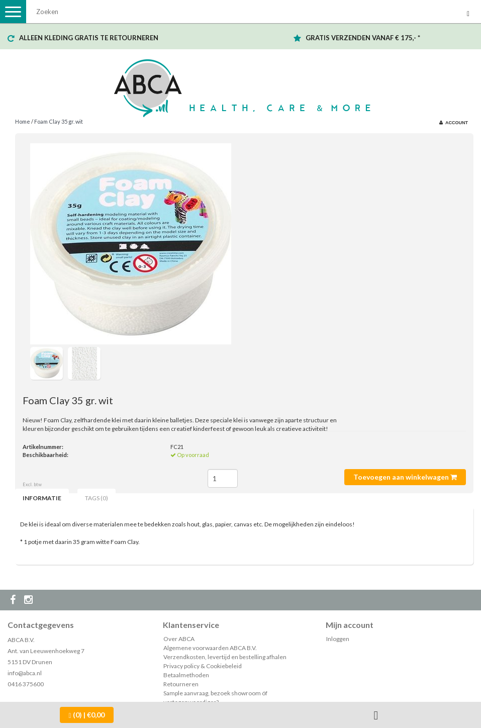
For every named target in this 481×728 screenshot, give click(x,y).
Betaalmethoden (186, 675)
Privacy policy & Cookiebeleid (202, 666)
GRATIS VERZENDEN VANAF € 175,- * (363, 38)
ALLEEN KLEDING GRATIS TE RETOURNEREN (88, 38)
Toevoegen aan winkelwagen (405, 477)
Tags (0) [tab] (96, 498)
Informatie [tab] (42, 498)
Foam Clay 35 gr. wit (58, 121)
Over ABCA (179, 639)
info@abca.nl (25, 673)
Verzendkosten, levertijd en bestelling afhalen (224, 657)
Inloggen (337, 639)
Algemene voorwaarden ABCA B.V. (210, 648)
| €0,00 (87, 714)
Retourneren (181, 684)
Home (22, 121)
